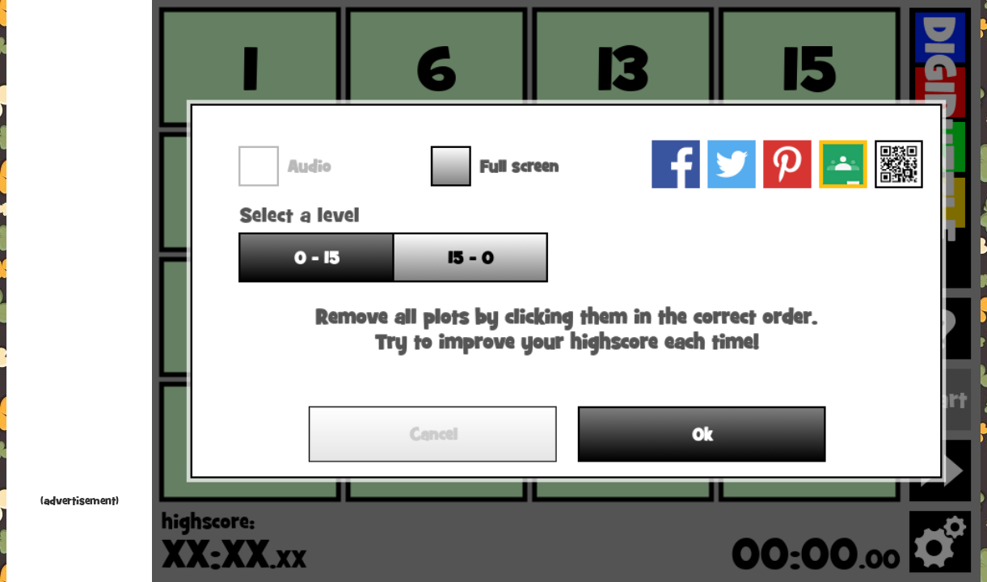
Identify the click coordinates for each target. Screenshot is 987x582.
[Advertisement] (79, 250)
